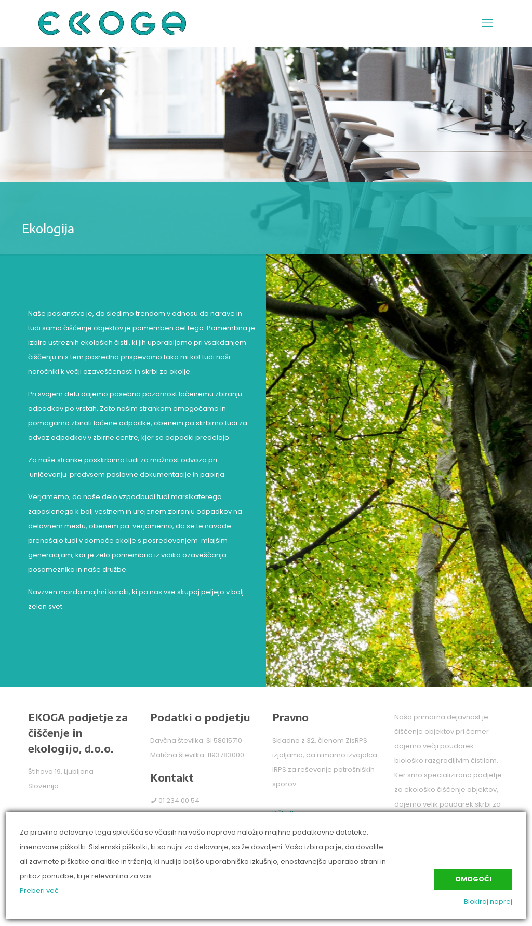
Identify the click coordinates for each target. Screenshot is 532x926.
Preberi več (39, 890)
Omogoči (473, 879)
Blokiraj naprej (488, 901)
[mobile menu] (487, 23)
